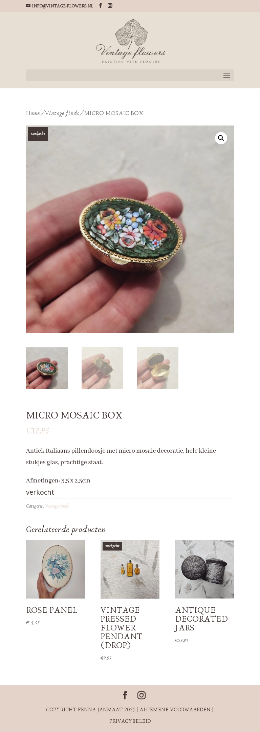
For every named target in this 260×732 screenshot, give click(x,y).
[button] (221, 138)
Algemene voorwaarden (175, 709)
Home (33, 113)
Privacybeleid (130, 721)
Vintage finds (62, 113)
